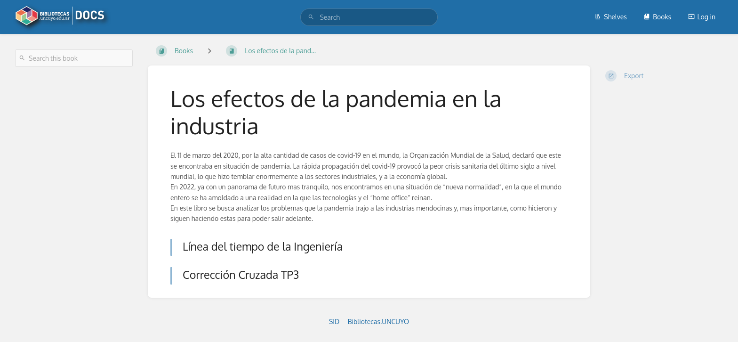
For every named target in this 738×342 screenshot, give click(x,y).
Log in (701, 17)
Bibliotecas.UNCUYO (378, 322)
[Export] (664, 76)
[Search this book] (74, 58)
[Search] (311, 17)
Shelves (610, 17)
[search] (368, 17)
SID (334, 322)
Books (657, 17)
